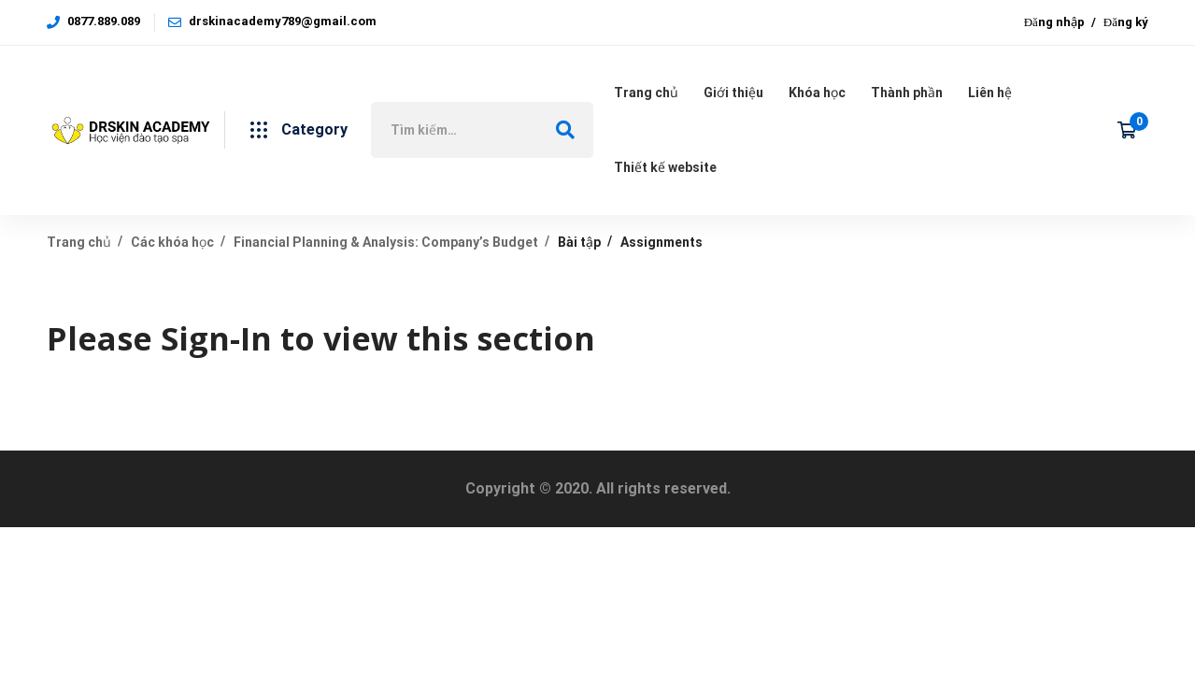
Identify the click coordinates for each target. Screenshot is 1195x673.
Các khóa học (172, 242)
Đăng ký (1125, 22)
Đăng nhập (1054, 22)
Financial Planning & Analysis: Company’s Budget (386, 242)
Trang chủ (79, 242)
